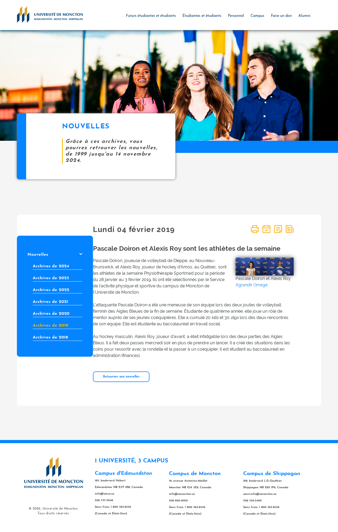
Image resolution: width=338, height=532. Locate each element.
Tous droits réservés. (53, 513)
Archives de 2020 (51, 314)
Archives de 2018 (50, 337)
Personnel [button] (236, 16)
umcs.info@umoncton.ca (259, 494)
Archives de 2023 (51, 278)
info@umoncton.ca (182, 494)
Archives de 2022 (51, 290)
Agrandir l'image (251, 284)
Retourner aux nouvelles (121, 376)
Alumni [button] (304, 16)
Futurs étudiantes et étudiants (151, 16)
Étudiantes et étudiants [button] (201, 16)
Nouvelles (54, 255)
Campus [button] (257, 16)
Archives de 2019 (50, 325)
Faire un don (281, 16)
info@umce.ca (104, 493)
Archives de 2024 (51, 266)
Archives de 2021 (50, 302)
